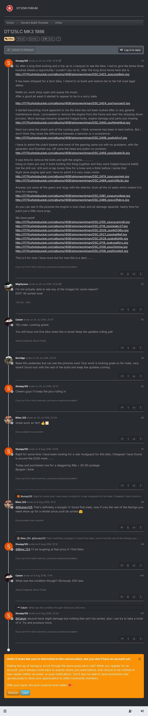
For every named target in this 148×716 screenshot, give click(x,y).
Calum (19, 319)
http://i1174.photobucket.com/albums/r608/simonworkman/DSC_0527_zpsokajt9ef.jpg (71, 234)
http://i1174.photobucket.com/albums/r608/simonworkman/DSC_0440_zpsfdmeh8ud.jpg (73, 122)
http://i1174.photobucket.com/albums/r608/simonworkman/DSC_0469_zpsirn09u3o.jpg (72, 180)
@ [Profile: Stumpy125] (24, 507)
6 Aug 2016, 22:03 (49, 613)
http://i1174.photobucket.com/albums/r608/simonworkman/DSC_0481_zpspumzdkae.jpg (73, 195)
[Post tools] (141, 274)
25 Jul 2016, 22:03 (46, 358)
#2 (142, 284)
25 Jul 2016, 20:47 (43, 319)
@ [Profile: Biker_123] (23, 549)
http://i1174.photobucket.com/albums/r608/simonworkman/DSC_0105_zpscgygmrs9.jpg (73, 222)
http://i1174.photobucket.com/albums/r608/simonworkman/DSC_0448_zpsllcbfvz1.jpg (71, 137)
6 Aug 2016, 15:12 (46, 502)
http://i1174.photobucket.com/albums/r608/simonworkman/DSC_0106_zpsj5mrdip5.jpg (72, 251)
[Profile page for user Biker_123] (8, 420)
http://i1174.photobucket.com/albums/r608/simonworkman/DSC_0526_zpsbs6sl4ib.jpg (72, 238)
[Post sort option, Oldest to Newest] (20, 50)
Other (9, 38)
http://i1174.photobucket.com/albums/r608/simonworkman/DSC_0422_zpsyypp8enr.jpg (72, 74)
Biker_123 (21, 417)
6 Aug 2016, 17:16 (43, 575)
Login (25, 692)
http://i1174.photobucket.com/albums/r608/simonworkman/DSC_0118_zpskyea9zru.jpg (72, 242)
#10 (142, 575)
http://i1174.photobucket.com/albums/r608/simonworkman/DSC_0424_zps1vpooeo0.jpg (73, 103)
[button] (4, 711)
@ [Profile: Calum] (21, 618)
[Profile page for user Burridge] (8, 360)
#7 (142, 449)
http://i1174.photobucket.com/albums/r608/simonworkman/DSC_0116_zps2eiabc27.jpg (72, 226)
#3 (142, 319)
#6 (142, 417)
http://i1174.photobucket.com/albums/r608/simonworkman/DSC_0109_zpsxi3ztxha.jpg (71, 247)
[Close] (140, 659)
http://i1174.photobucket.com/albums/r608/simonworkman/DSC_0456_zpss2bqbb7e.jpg (73, 153)
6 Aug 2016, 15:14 (48, 544)
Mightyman (22, 284)
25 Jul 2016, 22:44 (47, 417)
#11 (142, 613)
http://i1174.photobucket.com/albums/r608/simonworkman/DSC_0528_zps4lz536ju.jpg (72, 230)
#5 (142, 386)
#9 (142, 544)
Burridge (20, 358)
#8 (142, 502)
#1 (143, 60)
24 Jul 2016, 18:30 (48, 60)
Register (13, 692)
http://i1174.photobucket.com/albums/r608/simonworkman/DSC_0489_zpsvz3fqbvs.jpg (72, 200)
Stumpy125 (22, 60)
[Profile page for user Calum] (8, 322)
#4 (142, 358)
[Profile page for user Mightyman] (8, 286)
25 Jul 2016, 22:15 (48, 386)
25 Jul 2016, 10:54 (48, 284)
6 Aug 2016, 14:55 (48, 449)
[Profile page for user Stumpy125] (8, 63)
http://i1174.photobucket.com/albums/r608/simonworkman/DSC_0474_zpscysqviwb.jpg (72, 176)
